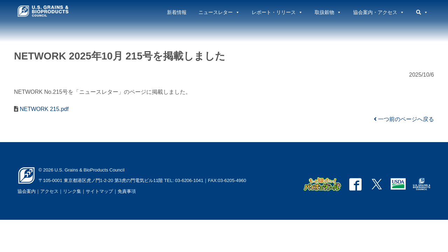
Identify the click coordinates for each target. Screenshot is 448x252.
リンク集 (72, 191)
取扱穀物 (328, 12)
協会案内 (27, 191)
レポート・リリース (277, 12)
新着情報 (177, 12)
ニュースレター (219, 12)
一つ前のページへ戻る (404, 119)
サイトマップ (99, 191)
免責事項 (127, 191)
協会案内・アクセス (378, 12)
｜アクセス (47, 191)
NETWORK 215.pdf (43, 109)
